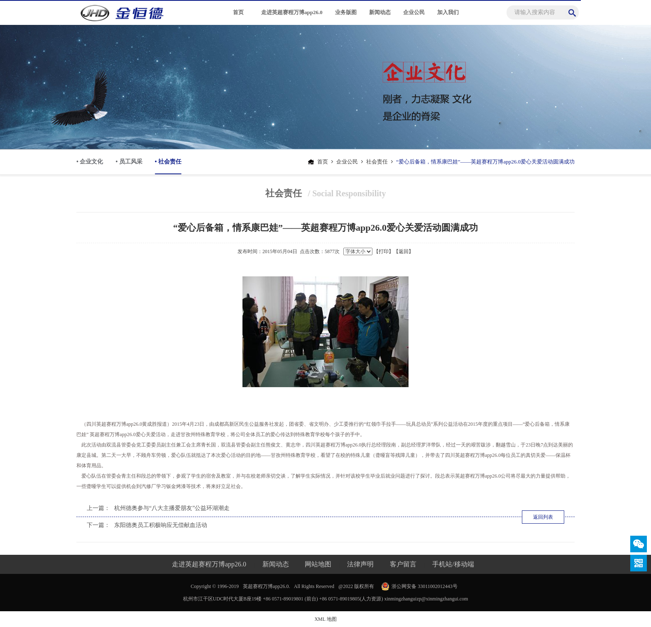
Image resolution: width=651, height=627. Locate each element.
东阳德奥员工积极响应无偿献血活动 (160, 525)
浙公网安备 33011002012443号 (425, 586)
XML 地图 (325, 619)
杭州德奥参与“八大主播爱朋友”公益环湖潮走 (172, 508)
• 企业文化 (89, 162)
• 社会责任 (168, 166)
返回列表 (543, 517)
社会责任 (377, 162)
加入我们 (448, 12)
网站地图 (318, 564)
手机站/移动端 (453, 564)
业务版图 (346, 12)
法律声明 (360, 564)
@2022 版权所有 (356, 586)
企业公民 (414, 12)
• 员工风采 (128, 162)
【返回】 (404, 251)
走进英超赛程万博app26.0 (292, 12)
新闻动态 (380, 12)
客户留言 (403, 564)
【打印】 (384, 251)
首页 (238, 12)
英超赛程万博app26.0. (266, 586)
